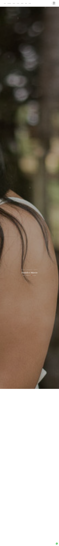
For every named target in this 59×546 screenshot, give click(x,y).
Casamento (9, 3)
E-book (30, 3)
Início (5, 3)
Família (14, 3)
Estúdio (22, 3)
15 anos (18, 3)
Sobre (26, 3)
